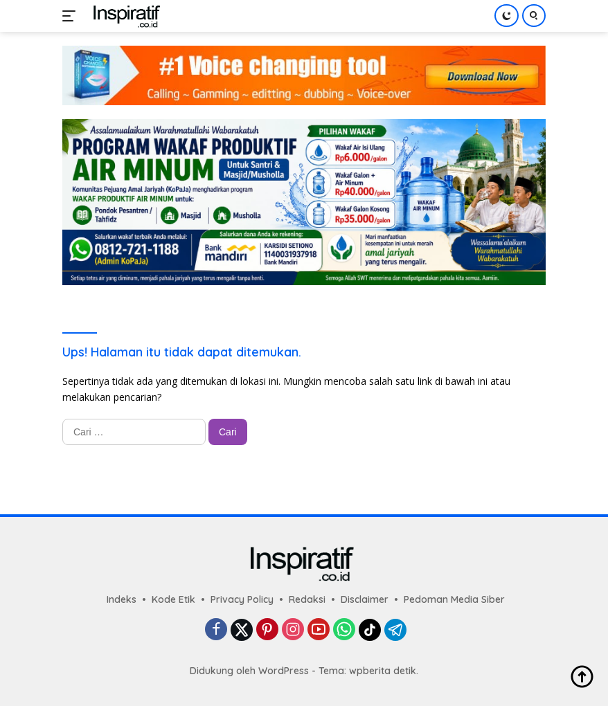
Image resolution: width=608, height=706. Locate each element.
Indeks (121, 599)
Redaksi (307, 599)
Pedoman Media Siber (454, 599)
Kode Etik (173, 599)
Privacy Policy (242, 599)
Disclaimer (364, 599)
